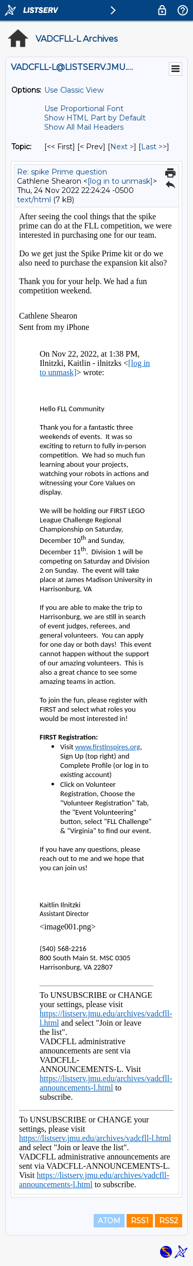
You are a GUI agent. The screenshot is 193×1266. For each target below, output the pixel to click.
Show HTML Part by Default (95, 117)
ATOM (109, 1220)
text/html (34, 199)
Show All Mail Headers (84, 127)
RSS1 (140, 1220)
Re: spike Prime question (62, 172)
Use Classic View (73, 90)
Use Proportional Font (84, 108)
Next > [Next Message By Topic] (122, 146)
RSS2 (168, 1220)
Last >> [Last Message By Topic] (154, 146)
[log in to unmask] (120, 181)
